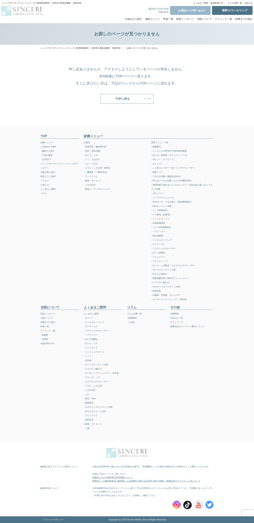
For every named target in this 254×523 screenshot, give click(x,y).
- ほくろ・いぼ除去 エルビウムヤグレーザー (173, 265)
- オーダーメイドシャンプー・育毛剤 (168, 299)
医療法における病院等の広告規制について (112, 477)
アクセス (45, 180)
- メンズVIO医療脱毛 (161, 227)
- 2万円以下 (46, 159)
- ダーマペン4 (157, 244)
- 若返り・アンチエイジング (97, 189)
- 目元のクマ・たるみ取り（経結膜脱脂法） (172, 202)
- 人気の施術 (46, 155)
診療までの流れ (244, 18)
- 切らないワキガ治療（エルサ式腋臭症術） (172, 180)
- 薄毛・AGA (90, 398)
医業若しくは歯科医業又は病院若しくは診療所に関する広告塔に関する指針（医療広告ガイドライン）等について (146, 481)
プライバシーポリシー (53, 519)
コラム (44, 193)
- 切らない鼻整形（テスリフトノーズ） (169, 155)
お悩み (87, 142)
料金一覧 (168, 18)
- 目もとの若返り (159, 274)
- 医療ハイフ (157, 172)
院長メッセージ (185, 18)
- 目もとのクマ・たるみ (95, 411)
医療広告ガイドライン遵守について (187, 326)
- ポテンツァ (157, 193)
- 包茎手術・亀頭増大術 (95, 146)
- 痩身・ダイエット (93, 180)
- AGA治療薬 (157, 236)
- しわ (86, 394)
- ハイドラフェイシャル (162, 197)
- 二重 (86, 428)
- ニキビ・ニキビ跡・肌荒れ (97, 168)
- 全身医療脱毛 (158, 223)
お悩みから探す (133, 18)
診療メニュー (47, 142)
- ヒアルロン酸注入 (160, 282)
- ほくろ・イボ (91, 155)
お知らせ (248, 3)
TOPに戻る (123, 98)
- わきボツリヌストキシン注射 (165, 286)
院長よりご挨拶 (48, 176)
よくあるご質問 (200, 3)
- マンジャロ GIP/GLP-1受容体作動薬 (169, 151)
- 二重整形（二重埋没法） (96, 172)
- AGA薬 (88, 360)
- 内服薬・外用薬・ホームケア (165, 295)
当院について (204, 18)
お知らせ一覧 (176, 318)
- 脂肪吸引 (156, 146)
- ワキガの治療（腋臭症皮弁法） (166, 176)
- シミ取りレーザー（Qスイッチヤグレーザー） (173, 168)
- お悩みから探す (49, 146)
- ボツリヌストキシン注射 (163, 269)
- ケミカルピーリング (161, 240)
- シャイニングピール (94, 352)
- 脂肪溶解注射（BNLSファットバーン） (170, 278)
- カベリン (88, 318)
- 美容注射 (156, 291)
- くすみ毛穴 (90, 185)
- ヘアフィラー (158, 231)
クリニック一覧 (223, 18)
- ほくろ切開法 (158, 253)
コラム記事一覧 (234, 3)
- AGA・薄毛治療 (92, 151)
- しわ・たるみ (91, 163)
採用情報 (174, 313)
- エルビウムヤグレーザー (96, 381)
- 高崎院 (44, 335)
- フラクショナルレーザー (163, 248)
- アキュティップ (159, 261)
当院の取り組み (48, 172)
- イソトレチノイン (160, 219)
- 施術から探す (48, 151)
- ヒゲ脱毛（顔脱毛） (161, 214)
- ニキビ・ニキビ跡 (93, 386)
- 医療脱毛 (88, 403)
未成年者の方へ (217, 3)
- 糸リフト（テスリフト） (163, 159)
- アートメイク (91, 176)
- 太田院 (44, 339)
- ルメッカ (156, 163)
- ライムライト (158, 257)
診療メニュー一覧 (159, 142)
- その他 (131, 322)
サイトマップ (176, 322)
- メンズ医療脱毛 (159, 210)
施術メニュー (152, 18)
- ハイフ (87, 356)
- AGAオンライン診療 (161, 206)
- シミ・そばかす (92, 159)
